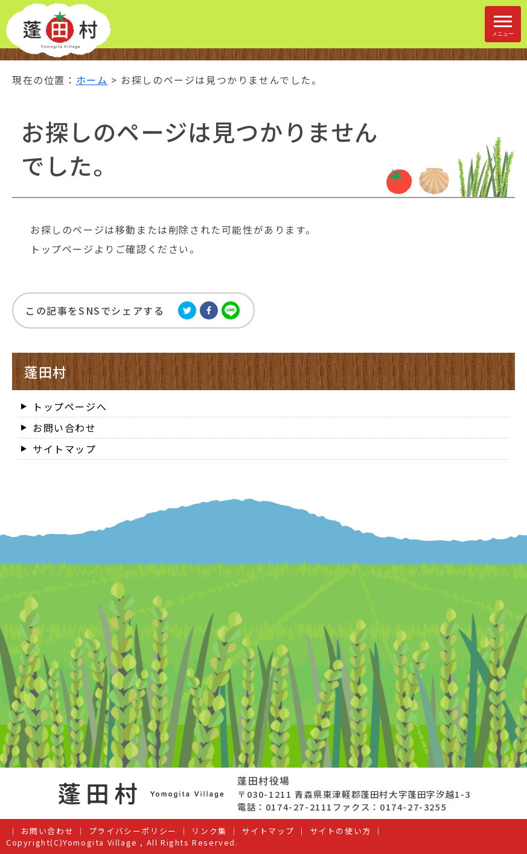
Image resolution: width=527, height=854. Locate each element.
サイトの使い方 (340, 830)
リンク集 (208, 830)
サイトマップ (65, 448)
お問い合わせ (65, 427)
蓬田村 (45, 371)
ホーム (92, 79)
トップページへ (70, 406)
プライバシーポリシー (133, 830)
